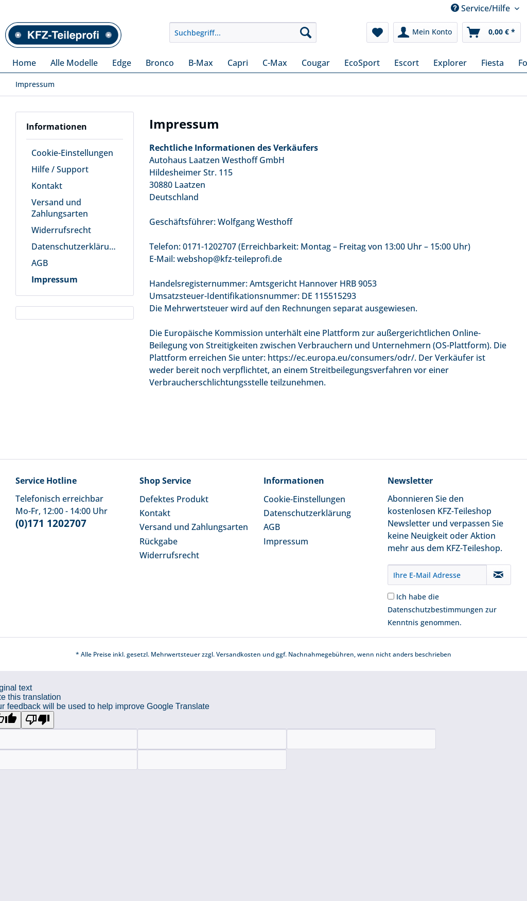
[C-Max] (274, 63)
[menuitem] (243, 37)
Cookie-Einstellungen (72, 152)
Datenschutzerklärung (75, 246)
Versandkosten (238, 654)
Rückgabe (158, 541)
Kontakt (46, 185)
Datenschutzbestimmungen (435, 609)
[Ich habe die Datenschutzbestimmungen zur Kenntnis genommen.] (391, 596)
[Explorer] (450, 63)
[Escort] (406, 63)
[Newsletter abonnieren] (498, 574)
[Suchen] (306, 32)
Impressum (54, 279)
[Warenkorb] (491, 32)
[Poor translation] (37, 720)
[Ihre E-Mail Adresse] (437, 574)
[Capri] (237, 63)
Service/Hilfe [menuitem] (481, 8)
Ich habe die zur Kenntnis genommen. (442, 609)
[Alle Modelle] (74, 63)
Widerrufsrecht (61, 230)
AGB (39, 263)
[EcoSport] (362, 63)
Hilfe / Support (60, 169)
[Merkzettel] (377, 32)
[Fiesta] (492, 63)
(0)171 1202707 (50, 523)
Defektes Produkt (173, 499)
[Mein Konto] (425, 32)
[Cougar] (315, 63)
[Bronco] (159, 63)
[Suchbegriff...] (243, 32)
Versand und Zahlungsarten (59, 208)
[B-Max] (200, 63)
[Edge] (121, 63)
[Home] (24, 63)
